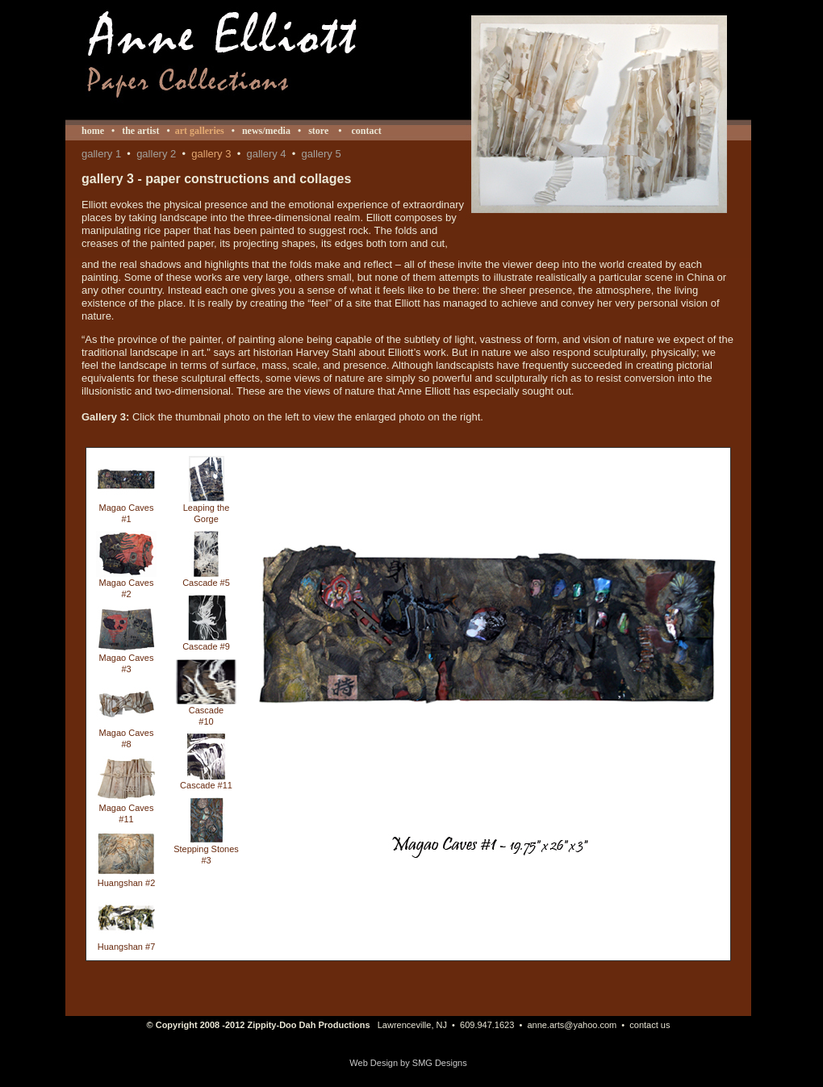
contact (365, 130)
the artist (140, 130)
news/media (266, 130)
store (318, 130)
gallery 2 (156, 154)
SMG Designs (439, 1063)
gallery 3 (211, 154)
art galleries (199, 130)
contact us (649, 1025)
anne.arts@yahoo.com (571, 1025)
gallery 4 (266, 154)
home (92, 130)
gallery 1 (101, 154)
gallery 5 (321, 154)
